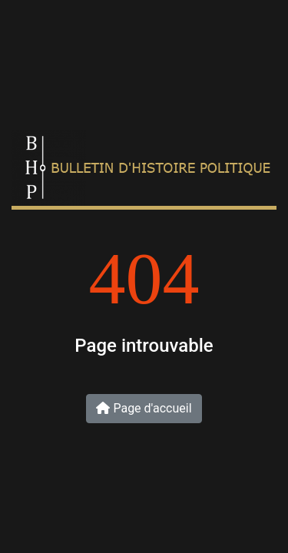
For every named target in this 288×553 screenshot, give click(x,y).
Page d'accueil (143, 408)
